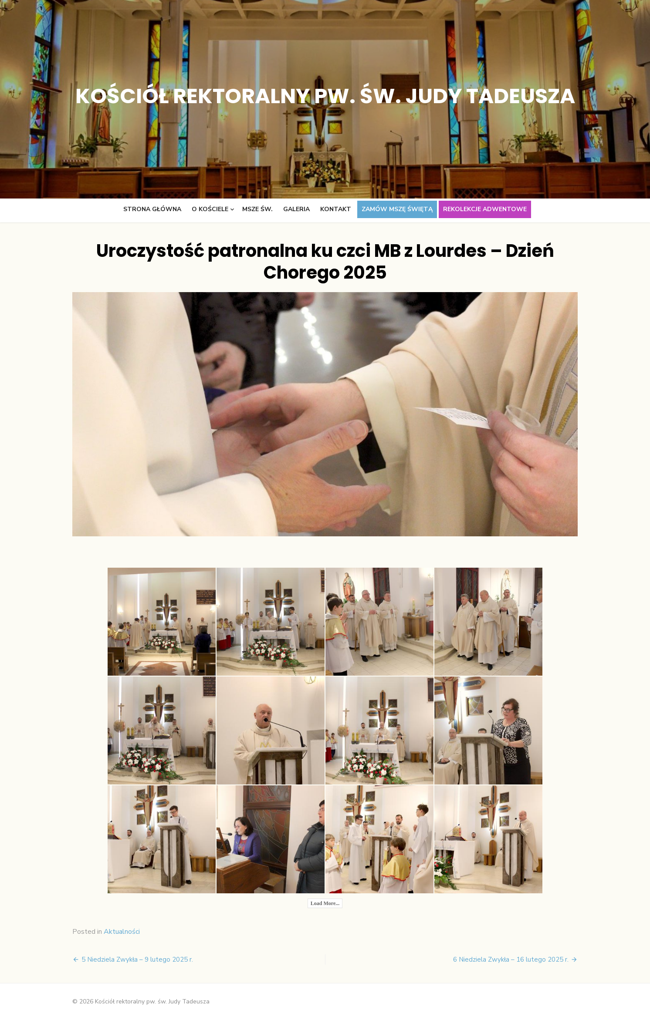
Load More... (325, 903)
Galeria (296, 209)
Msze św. (257, 209)
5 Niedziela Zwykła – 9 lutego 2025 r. (137, 959)
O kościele (210, 209)
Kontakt (335, 209)
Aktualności (122, 931)
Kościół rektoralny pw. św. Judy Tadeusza (325, 96)
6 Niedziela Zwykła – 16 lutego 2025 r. (511, 959)
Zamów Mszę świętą (397, 209)
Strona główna (152, 209)
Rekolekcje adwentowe (485, 209)
